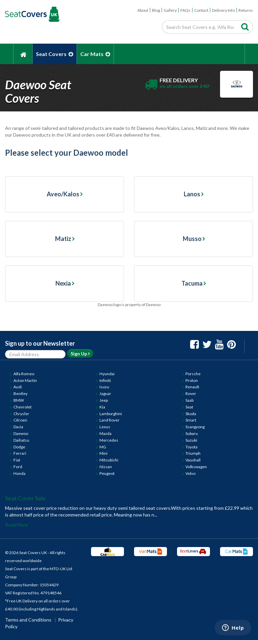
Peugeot (107, 473)
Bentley (20, 393)
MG (102, 446)
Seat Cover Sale (25, 498)
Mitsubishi (108, 459)
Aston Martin (25, 380)
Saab (189, 400)
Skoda (190, 413)
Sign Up (80, 353)
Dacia (18, 426)
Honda (19, 473)
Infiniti (105, 380)
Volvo (190, 473)
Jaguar (105, 393)
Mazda (105, 433)
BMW (18, 400)
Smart (190, 420)
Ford (17, 466)
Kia (102, 406)
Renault (192, 386)
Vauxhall (193, 459)
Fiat (16, 459)
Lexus (104, 426)
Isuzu (104, 386)
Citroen (20, 420)
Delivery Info (223, 10)
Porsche (193, 373)
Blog (156, 10)
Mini (103, 453)
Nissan (105, 466)
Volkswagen (196, 466)
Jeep (103, 400)
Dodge (19, 446)
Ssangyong (195, 426)
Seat (189, 406)
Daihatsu (21, 440)
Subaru (191, 433)
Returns (246, 10)
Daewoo (20, 433)
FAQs (185, 10)
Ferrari (19, 453)
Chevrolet (22, 406)
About (142, 10)
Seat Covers (54, 54)
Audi (17, 386)
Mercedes (108, 440)
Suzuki (191, 440)
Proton (191, 380)
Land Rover (109, 420)
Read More (16, 525)
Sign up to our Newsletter (40, 343)
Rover (190, 393)
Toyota (191, 446)
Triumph (193, 453)
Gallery (170, 10)
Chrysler (21, 413)
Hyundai (107, 373)
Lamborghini (110, 413)
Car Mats (95, 54)
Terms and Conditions (28, 620)
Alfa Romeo (23, 373)
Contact (201, 10)
